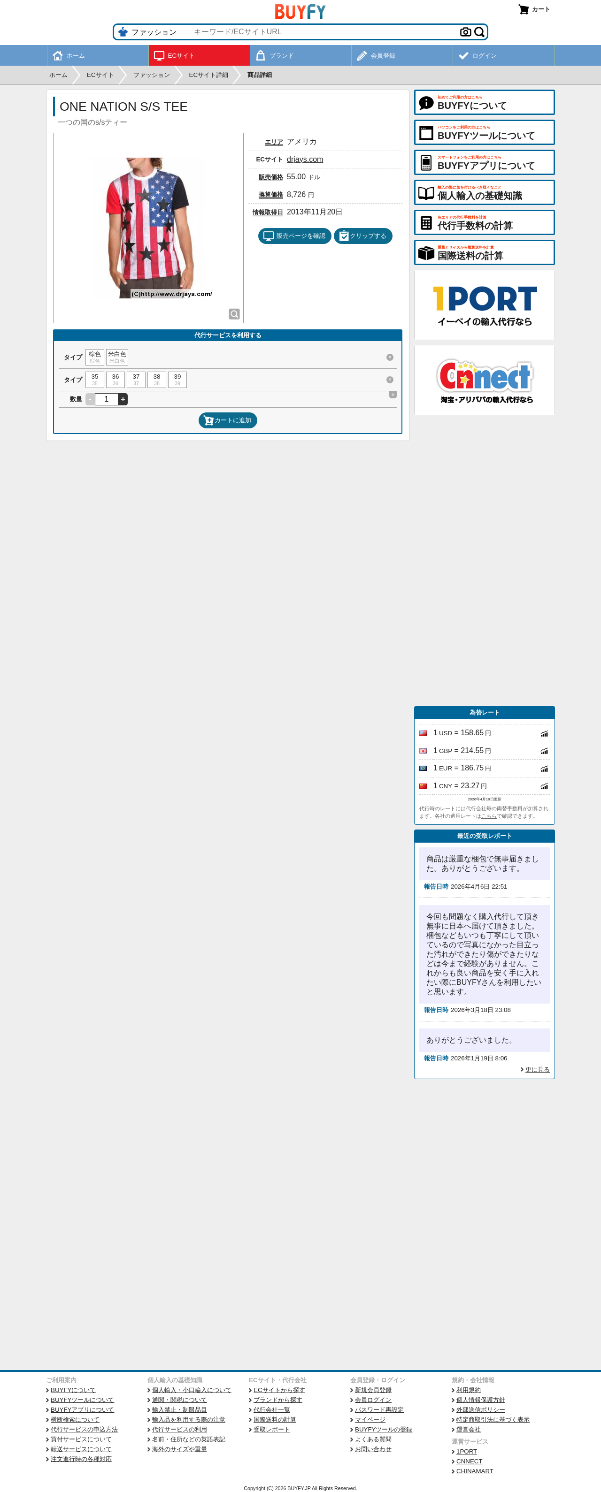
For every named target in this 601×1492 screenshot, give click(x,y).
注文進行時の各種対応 (81, 1458)
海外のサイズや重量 (179, 1449)
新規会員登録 (373, 1389)
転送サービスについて (81, 1449)
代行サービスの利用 (179, 1429)
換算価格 (271, 194)
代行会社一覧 (272, 1409)
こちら (489, 816)
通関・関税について (179, 1399)
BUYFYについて (73, 1389)
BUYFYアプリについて (82, 1409)
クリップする (362, 236)
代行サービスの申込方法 (84, 1429)
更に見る (537, 1069)
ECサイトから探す (279, 1389)
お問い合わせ (373, 1449)
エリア (274, 141)
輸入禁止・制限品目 (179, 1409)
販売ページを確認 (294, 236)
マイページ (370, 1419)
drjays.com (305, 159)
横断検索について (75, 1419)
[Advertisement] (484, 560)
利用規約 (468, 1389)
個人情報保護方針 (480, 1399)
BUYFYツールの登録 (383, 1429)
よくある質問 (373, 1439)
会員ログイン (373, 1399)
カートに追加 (227, 420)
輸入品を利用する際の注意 (188, 1419)
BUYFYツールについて (82, 1399)
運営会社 (468, 1429)
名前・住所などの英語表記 (188, 1439)
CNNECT (469, 1461)
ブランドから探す (278, 1399)
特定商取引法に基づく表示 (493, 1419)
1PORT (466, 1451)
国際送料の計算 (275, 1419)
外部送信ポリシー (480, 1409)
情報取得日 (268, 212)
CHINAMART (474, 1471)
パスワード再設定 (379, 1409)
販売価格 (271, 177)
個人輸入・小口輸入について (191, 1389)
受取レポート (272, 1429)
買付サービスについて (81, 1439)
